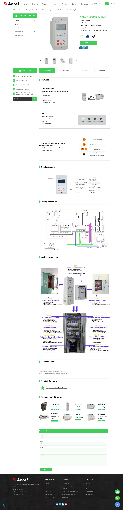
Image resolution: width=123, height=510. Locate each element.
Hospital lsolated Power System (45, 10)
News (54, 4)
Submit (45, 469)
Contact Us (84, 4)
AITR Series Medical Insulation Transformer (54, 371)
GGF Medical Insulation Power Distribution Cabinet (54, 373)
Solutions (35, 4)
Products (45, 4)
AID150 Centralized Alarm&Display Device (67, 10)
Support (74, 4)
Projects (64, 4)
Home (25, 4)
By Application (30, 10)
